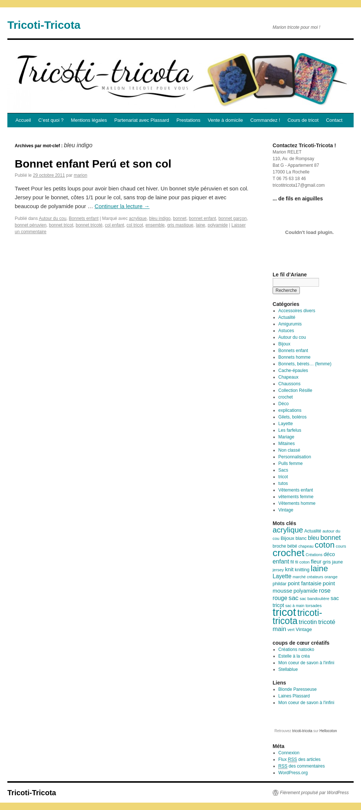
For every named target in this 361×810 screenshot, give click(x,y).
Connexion (288, 752)
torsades (313, 605)
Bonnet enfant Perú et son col (93, 164)
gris (327, 562)
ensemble (155, 225)
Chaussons (289, 383)
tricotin (308, 621)
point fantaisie (305, 583)
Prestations (188, 120)
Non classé (289, 450)
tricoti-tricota (297, 617)
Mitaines (286, 443)
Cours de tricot (303, 120)
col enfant (114, 225)
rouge (280, 598)
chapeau (305, 546)
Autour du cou (52, 218)
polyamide (218, 225)
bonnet (179, 218)
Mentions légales (89, 120)
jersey (278, 570)
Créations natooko (296, 649)
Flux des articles (299, 759)
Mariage (286, 437)
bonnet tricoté (89, 225)
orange (331, 577)
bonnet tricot (61, 225)
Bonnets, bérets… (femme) (305, 363)
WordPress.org (293, 772)
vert (290, 629)
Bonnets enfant (84, 218)
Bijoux (284, 344)
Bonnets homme (294, 357)
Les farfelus (289, 430)
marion (80, 175)
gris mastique (180, 225)
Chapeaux (288, 377)
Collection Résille (295, 390)
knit (289, 569)
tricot (283, 476)
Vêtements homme (297, 503)
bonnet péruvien (30, 225)
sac (293, 598)
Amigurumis (290, 324)
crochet (285, 397)
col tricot (135, 225)
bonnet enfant (202, 218)
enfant (281, 561)
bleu (313, 537)
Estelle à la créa (294, 656)
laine (200, 225)
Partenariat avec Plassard (141, 120)
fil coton (302, 562)
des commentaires (301, 766)
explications (290, 410)
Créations (314, 554)
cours (341, 546)
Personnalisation (294, 456)
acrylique (138, 218)
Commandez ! (265, 120)
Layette (285, 423)
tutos (283, 483)
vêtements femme (295, 496)
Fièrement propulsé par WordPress (314, 792)
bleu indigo (160, 218)
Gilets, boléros (292, 417)
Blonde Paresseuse (297, 689)
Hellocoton (328, 731)
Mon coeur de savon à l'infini (306, 662)
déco (329, 554)
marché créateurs (307, 577)
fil (292, 562)
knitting (302, 569)
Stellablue (288, 669)
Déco (283, 403)
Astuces (286, 330)
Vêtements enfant (295, 490)
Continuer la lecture (122, 206)
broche (279, 546)
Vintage (285, 510)
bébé (292, 546)
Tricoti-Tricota (43, 25)
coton (324, 544)
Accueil (23, 120)
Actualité (286, 317)
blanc (300, 538)
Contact (334, 120)
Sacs (283, 470)
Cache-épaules (293, 370)
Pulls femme (290, 463)
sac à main (295, 605)
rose (325, 590)
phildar (280, 583)
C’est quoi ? (51, 120)
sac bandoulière (315, 598)
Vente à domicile (225, 120)
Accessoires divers (296, 310)
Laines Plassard (294, 696)
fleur (316, 562)
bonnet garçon (232, 218)
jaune (337, 562)
